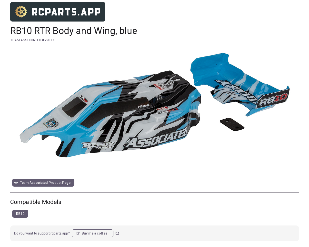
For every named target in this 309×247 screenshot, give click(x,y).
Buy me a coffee (91, 233)
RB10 (20, 214)
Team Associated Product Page (42, 182)
